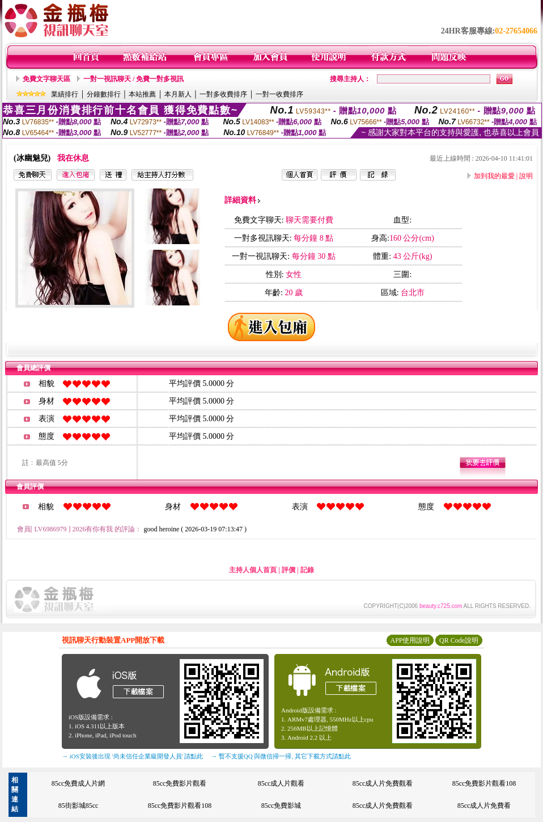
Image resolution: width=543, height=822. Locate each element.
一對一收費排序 (279, 94)
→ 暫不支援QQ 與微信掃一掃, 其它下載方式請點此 (281, 756)
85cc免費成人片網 (78, 783)
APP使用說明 (410, 640)
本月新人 (178, 94)
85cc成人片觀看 (281, 783)
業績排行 (64, 94)
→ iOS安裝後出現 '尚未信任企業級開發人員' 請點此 (132, 756)
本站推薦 (142, 94)
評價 (288, 570)
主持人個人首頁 (253, 570)
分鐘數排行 (104, 94)
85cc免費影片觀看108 (484, 783)
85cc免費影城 (281, 806)
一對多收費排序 (223, 94)
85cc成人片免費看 (484, 806)
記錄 (307, 570)
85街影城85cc (78, 806)
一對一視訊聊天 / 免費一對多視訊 (133, 79)
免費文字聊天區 (46, 79)
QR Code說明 (458, 640)
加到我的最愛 (494, 176)
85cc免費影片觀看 (180, 783)
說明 (526, 176)
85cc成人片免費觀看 (383, 783)
